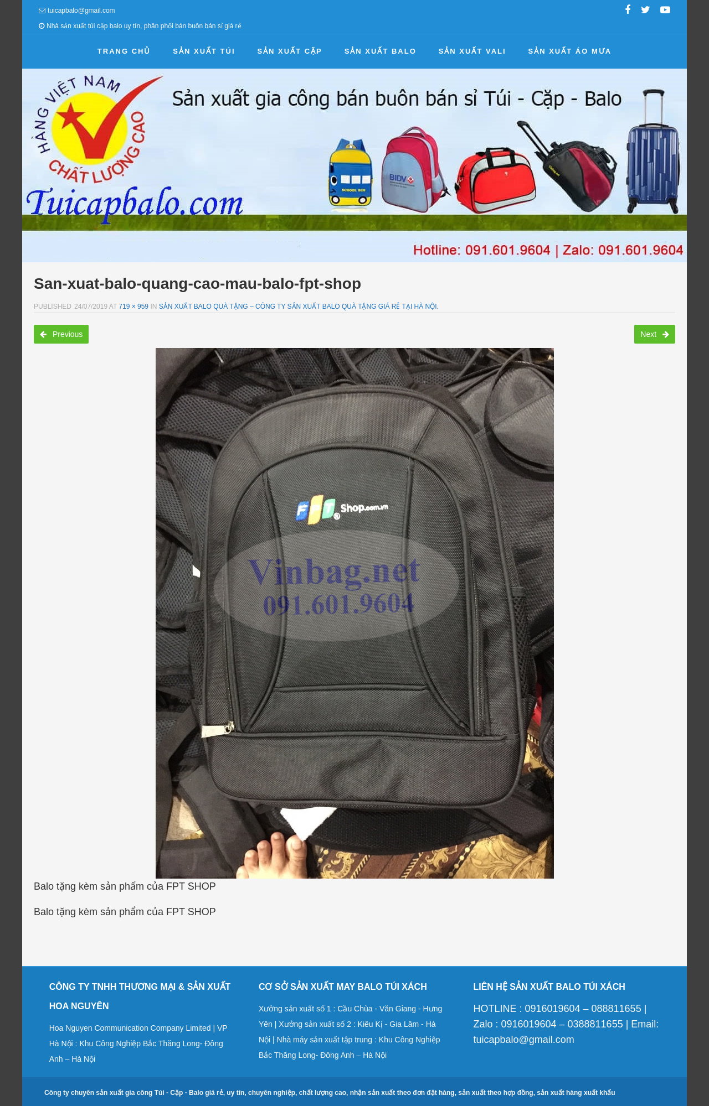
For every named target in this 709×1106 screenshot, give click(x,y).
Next (654, 334)
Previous (61, 334)
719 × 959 (133, 306)
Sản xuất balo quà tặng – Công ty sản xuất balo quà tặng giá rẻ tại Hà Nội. (299, 306)
